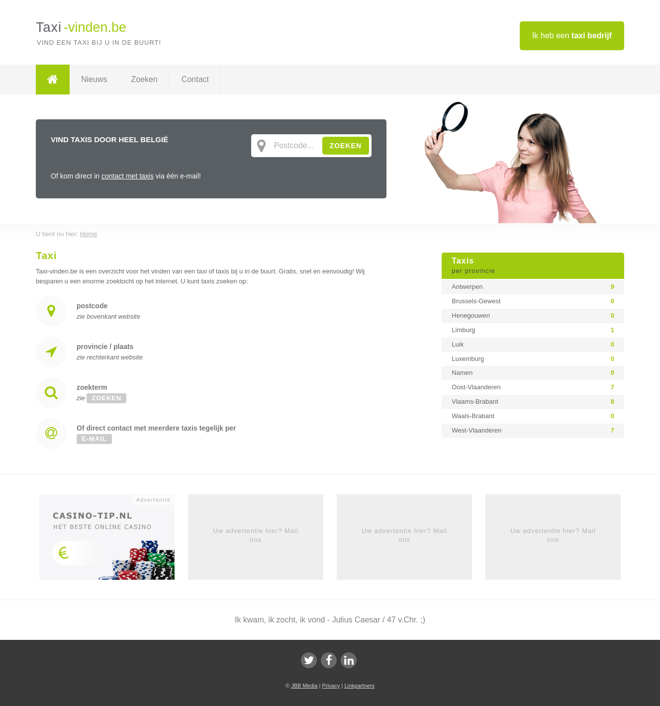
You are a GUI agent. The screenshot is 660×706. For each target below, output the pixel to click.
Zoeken (144, 79)
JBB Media (304, 686)
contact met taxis (127, 176)
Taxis (533, 266)
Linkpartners (359, 686)
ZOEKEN (346, 146)
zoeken (106, 398)
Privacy (331, 686)
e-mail (94, 438)
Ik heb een (572, 35)
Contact (195, 79)
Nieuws (94, 79)
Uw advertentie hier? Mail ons (255, 535)
